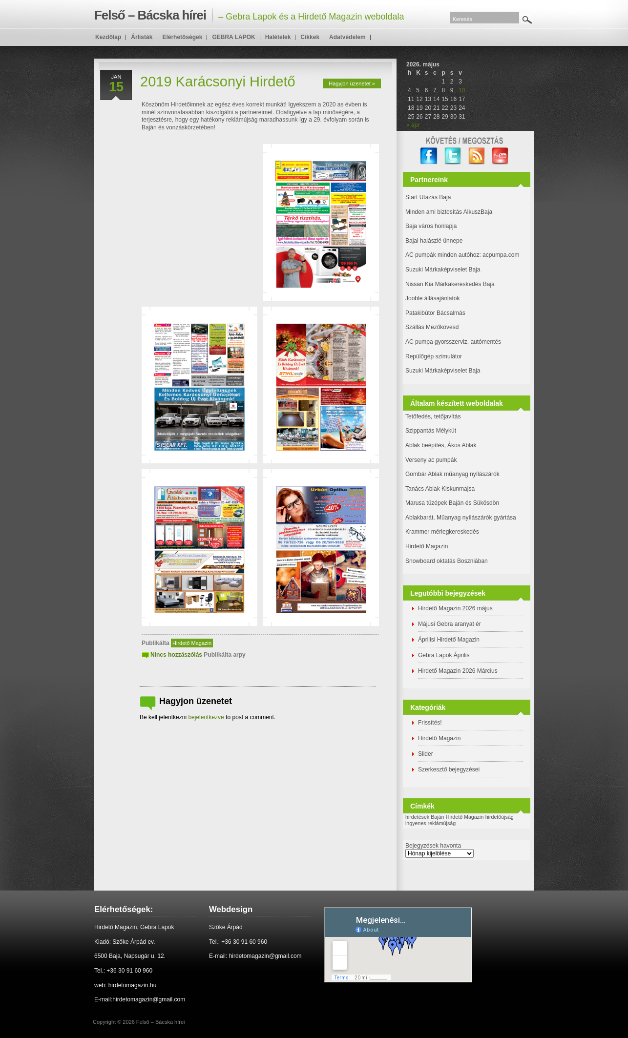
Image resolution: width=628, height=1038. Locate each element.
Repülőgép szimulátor (433, 356)
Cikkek (309, 37)
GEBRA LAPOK (233, 37)
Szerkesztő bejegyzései (449, 769)
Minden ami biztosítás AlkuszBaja (448, 211)
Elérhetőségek (182, 37)
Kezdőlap (108, 37)
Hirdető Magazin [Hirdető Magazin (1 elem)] (465, 817)
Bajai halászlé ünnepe (433, 240)
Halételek (278, 37)
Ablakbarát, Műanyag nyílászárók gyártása (460, 517)
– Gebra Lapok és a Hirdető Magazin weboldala (249, 15)
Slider (425, 753)
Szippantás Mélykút (430, 430)
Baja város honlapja (431, 226)
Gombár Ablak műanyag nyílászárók (452, 474)
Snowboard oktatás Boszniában (446, 561)
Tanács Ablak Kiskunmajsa (440, 488)
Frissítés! (430, 722)
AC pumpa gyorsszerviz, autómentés (453, 341)
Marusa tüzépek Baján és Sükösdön (452, 502)
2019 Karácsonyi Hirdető (217, 81)
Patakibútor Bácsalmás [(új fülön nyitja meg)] (435, 313)
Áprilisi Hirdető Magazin (449, 639)
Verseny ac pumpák (432, 460)
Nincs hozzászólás (176, 654)
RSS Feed (476, 156)
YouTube (500, 156)
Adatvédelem (347, 37)
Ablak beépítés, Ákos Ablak (440, 445)
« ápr (412, 125)
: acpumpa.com (499, 254)
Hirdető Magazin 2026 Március (458, 670)
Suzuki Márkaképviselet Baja (442, 269)
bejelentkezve (206, 717)
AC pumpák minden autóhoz (442, 254)
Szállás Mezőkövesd (432, 327)
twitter (452, 156)
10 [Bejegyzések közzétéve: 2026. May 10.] (462, 90)
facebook (429, 156)
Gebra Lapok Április (443, 655)
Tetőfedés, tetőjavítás (433, 416)
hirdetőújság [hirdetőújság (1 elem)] (499, 817)
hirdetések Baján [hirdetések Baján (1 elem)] (424, 817)
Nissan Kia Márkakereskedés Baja (450, 284)
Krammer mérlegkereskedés (442, 531)
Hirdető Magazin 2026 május (455, 608)
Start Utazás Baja (428, 197)
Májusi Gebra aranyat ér (449, 624)
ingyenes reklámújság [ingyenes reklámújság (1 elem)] (430, 823)
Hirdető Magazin (191, 643)
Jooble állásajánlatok (432, 298)
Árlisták (141, 37)
